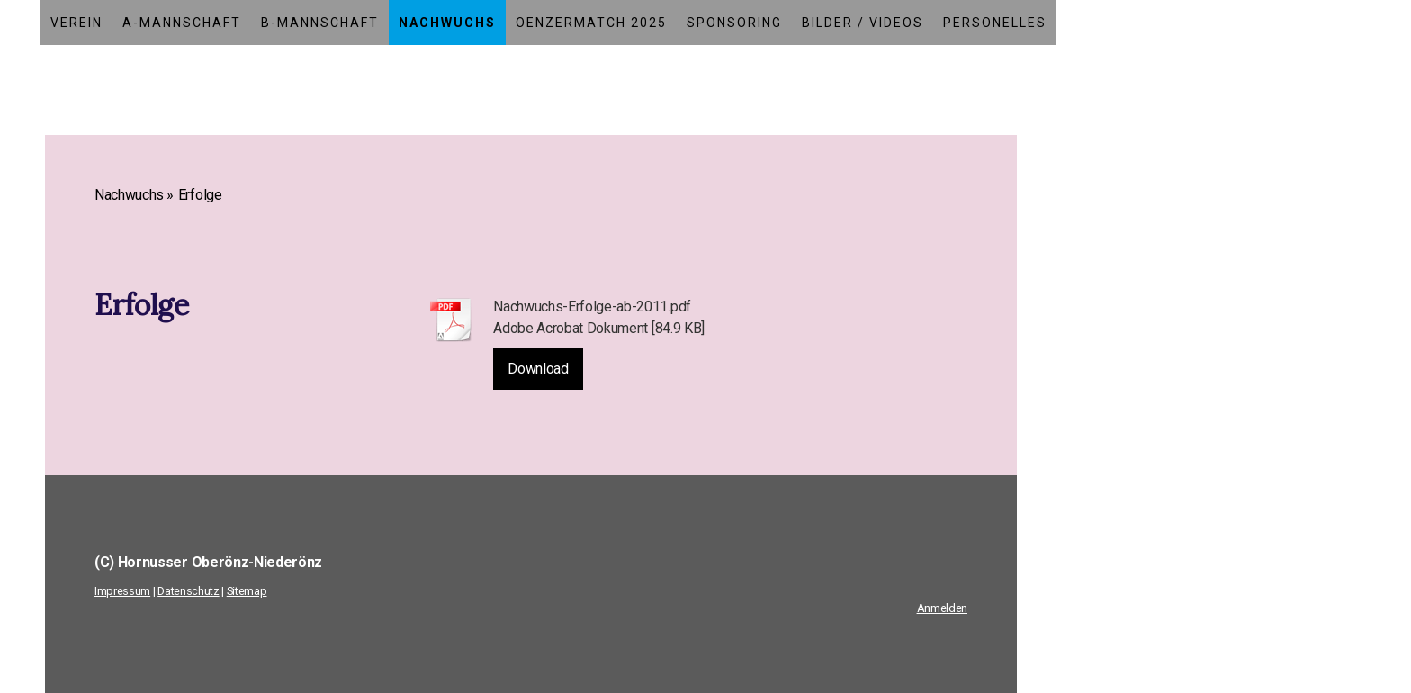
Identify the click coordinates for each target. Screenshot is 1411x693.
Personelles (995, 22)
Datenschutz (188, 591)
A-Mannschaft (181, 22)
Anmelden (942, 608)
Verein (76, 22)
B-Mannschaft (320, 22)
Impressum (122, 591)
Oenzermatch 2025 (591, 22)
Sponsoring (734, 22)
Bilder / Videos (862, 22)
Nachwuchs (447, 22)
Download (538, 368)
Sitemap (247, 591)
